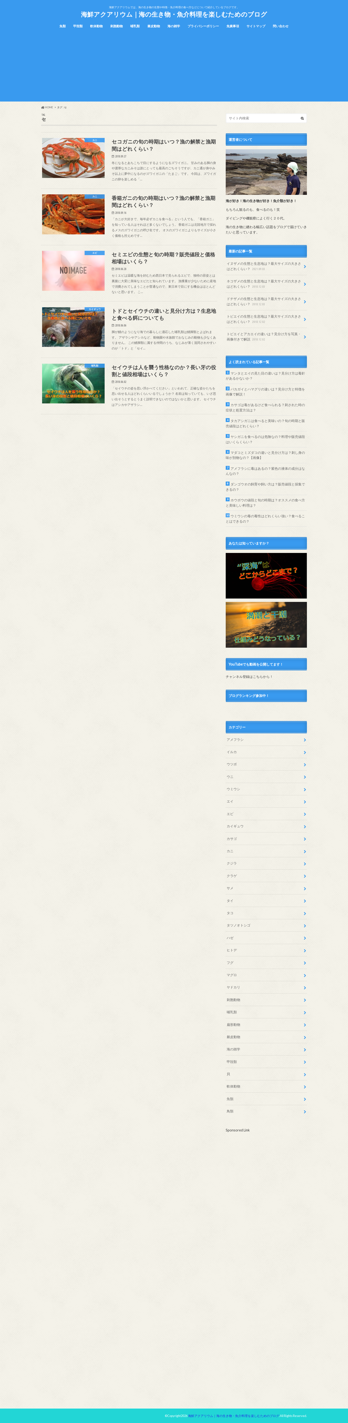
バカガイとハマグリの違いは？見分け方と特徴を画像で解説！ (265, 391)
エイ (230, 801)
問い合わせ (281, 26)
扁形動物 (233, 1024)
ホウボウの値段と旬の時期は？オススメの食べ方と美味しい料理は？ (265, 502)
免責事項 (232, 26)
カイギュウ (235, 826)
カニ (230, 851)
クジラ (232, 863)
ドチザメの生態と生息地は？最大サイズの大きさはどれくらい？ (264, 301)
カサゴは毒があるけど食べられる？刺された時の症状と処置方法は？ (265, 407)
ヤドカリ (233, 987)
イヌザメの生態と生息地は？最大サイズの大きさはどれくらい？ (264, 266)
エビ (230, 814)
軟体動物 (96, 26)
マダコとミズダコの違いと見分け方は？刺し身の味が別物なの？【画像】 (265, 455)
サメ (230, 888)
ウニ (230, 777)
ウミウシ (233, 789)
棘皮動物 (153, 26)
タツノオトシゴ (238, 925)
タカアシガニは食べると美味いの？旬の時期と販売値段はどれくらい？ (265, 423)
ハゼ (230, 938)
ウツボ (232, 764)
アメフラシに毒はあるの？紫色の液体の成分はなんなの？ (265, 471)
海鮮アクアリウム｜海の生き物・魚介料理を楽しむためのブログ (174, 14)
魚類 (62, 26)
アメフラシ (235, 739)
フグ (230, 962)
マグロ (232, 975)
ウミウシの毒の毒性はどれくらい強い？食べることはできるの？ (265, 518)
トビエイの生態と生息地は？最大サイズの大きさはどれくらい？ (264, 319)
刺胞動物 (116, 26)
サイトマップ (255, 26)
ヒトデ (232, 950)
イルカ (232, 752)
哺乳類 (135, 26)
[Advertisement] (174, 68)
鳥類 (230, 1111)
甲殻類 (78, 26)
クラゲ (232, 876)
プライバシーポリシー (203, 26)
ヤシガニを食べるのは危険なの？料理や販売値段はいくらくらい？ (265, 439)
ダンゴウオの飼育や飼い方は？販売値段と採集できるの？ (265, 486)
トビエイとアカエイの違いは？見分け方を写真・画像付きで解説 (264, 337)
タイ (230, 901)
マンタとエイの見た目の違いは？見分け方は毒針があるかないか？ (265, 376)
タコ (230, 913)
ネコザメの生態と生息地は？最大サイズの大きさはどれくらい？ (264, 284)
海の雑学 (173, 26)
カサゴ (232, 839)
